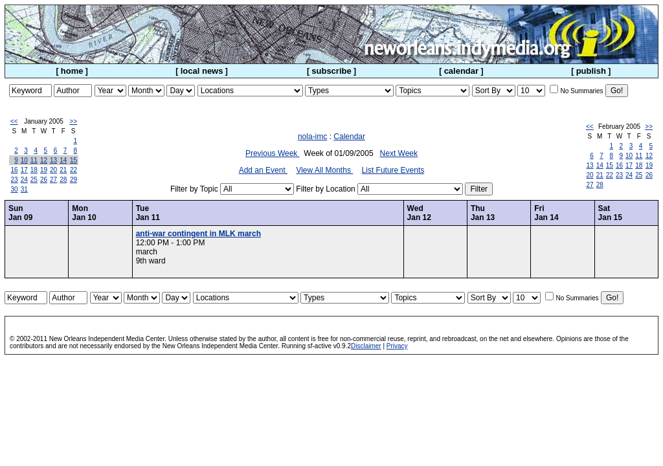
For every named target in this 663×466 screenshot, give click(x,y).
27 (53, 179)
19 (43, 169)
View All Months (324, 170)
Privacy (397, 346)
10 (24, 160)
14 (63, 160)
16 (14, 169)
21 (63, 169)
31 (24, 189)
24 (24, 179)
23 (14, 179)
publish (591, 71)
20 (53, 169)
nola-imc (312, 136)
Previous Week (272, 153)
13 (53, 160)
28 (63, 179)
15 (73, 160)
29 (73, 179)
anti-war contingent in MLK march (198, 233)
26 (43, 179)
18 (34, 169)
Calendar (349, 136)
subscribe (331, 71)
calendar (461, 71)
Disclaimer (366, 346)
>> (73, 121)
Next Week (399, 153)
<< (14, 121)
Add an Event (263, 170)
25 (34, 179)
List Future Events (393, 170)
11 (34, 160)
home (72, 71)
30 (14, 189)
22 (73, 169)
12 (43, 160)
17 (24, 169)
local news (202, 71)
